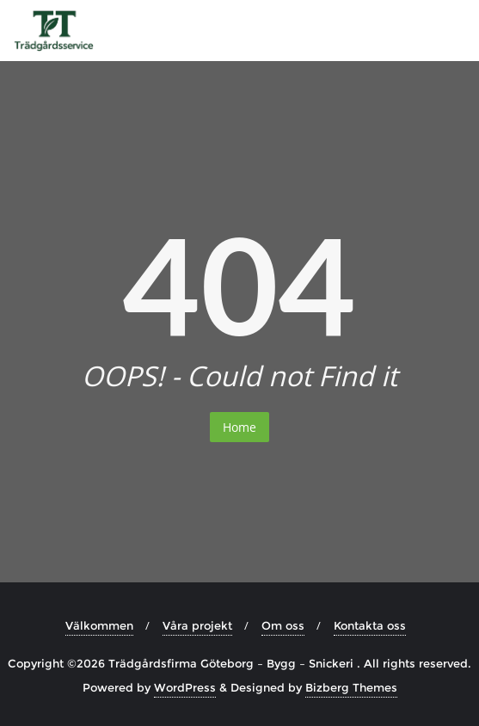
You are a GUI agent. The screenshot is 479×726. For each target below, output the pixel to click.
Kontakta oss (370, 625)
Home (239, 427)
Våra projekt (197, 625)
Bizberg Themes (351, 687)
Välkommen (99, 625)
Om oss (282, 625)
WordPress (185, 687)
